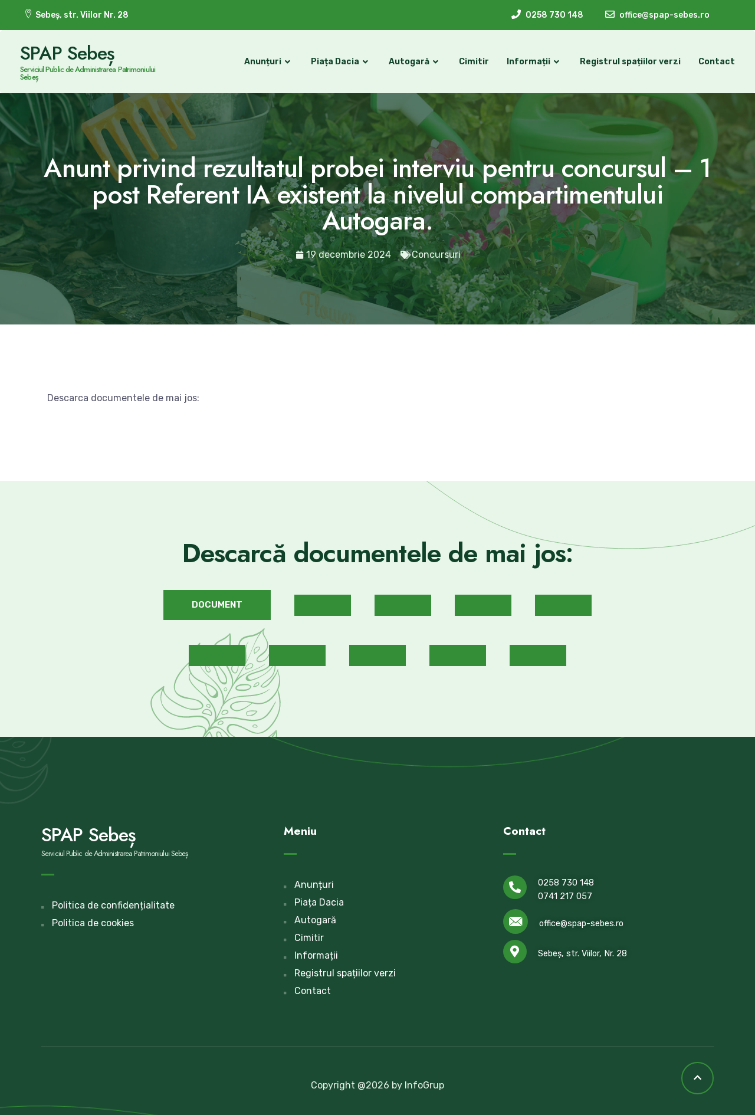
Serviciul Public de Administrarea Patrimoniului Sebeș (91, 72)
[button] (217, 604)
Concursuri (436, 253)
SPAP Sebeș (71, 52)
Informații (531, 62)
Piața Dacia (337, 62)
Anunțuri (265, 62)
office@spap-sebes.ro (581, 922)
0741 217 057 (565, 895)
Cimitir (470, 62)
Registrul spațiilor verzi (626, 62)
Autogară (411, 62)
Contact (713, 62)
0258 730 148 (566, 882)
